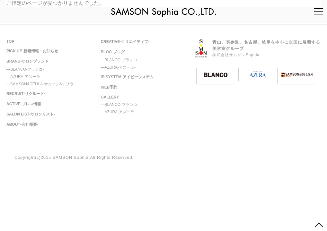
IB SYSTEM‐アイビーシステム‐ (128, 77)
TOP (10, 41)
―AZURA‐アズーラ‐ (23, 76)
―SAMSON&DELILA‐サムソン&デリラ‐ (40, 84)
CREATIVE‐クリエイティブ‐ (125, 41)
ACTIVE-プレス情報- (24, 104)
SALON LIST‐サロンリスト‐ (30, 114)
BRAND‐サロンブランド (27, 61)
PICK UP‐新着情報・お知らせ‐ (32, 51)
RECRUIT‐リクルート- (25, 93)
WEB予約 (109, 87)
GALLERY (110, 97)
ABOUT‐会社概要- (22, 124)
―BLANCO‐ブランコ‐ (25, 69)
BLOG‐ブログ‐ (113, 52)
